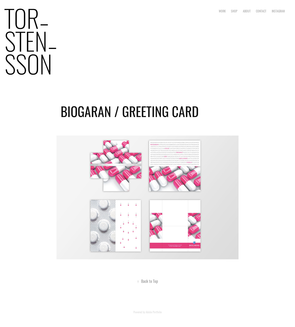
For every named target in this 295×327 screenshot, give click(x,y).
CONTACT (261, 10)
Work (222, 10)
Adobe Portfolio (154, 312)
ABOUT (247, 10)
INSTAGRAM (278, 10)
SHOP (234, 10)
